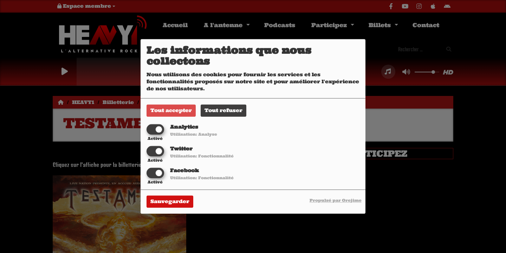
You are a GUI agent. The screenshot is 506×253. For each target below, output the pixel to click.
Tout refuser (223, 110)
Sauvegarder (169, 202)
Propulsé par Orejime (336, 200)
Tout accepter (171, 110)
